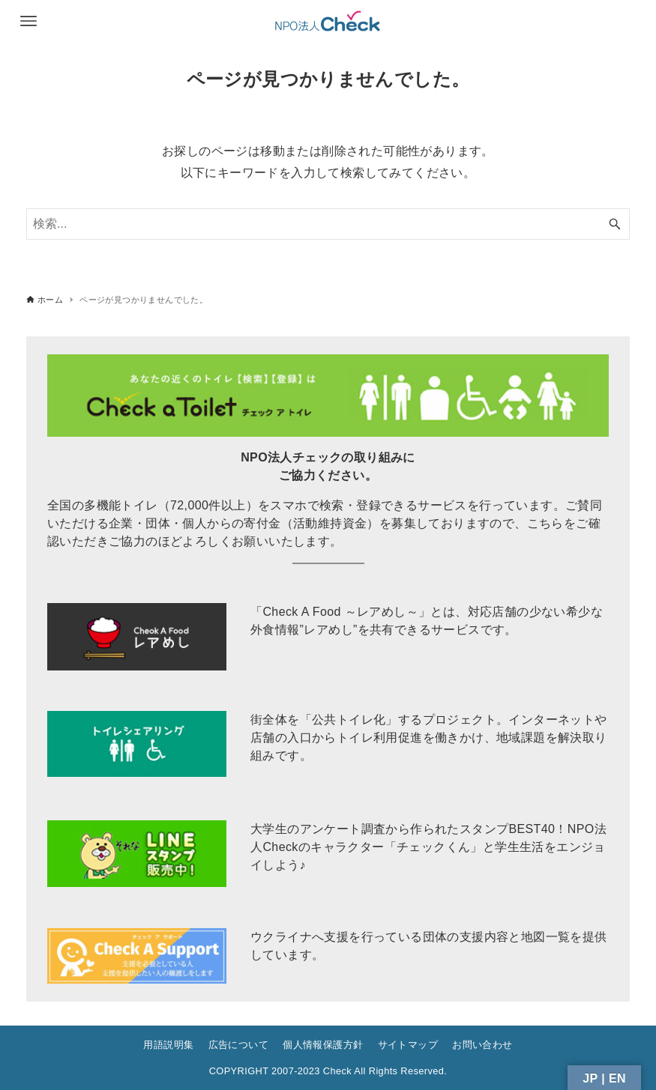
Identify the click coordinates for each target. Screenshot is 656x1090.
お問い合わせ (482, 1044)
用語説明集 (168, 1044)
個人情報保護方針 (323, 1044)
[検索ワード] (328, 224)
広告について (238, 1044)
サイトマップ (408, 1044)
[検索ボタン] (615, 224)
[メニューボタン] (28, 21)
